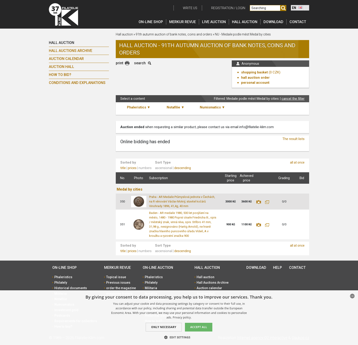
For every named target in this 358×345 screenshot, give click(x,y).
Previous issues (118, 282)
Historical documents (70, 288)
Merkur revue (182, 22)
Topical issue (116, 277)
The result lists (293, 139)
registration (222, 8)
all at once (297, 162)
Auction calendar (66, 59)
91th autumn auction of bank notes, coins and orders (174, 34)
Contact (298, 22)
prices (132, 168)
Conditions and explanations (77, 83)
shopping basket (254, 72)
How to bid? (60, 75)
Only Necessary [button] (163, 327)
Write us (190, 8)
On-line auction (158, 267)
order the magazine (121, 288)
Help (277, 267)
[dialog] (179, 317)
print (119, 63)
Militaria (151, 288)
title (123, 168)
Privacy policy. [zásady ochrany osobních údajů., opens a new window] (182, 317)
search (140, 63)
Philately (60, 282)
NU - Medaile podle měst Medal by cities (243, 34)
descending (182, 168)
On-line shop (151, 22)
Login (240, 8)
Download (273, 22)
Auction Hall (61, 67)
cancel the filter (293, 99)
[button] (179, 337)
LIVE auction (214, 22)
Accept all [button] (198, 327)
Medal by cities (129, 189)
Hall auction (244, 22)
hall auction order (255, 77)
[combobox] (352, 296)
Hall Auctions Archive (70, 51)
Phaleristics (63, 277)
